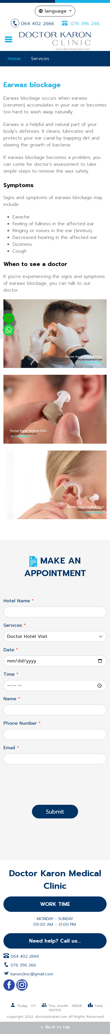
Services (40, 58)
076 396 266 (79, 23)
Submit (55, 811)
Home (14, 58)
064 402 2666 (33, 23)
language (53, 11)
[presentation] (55, 789)
